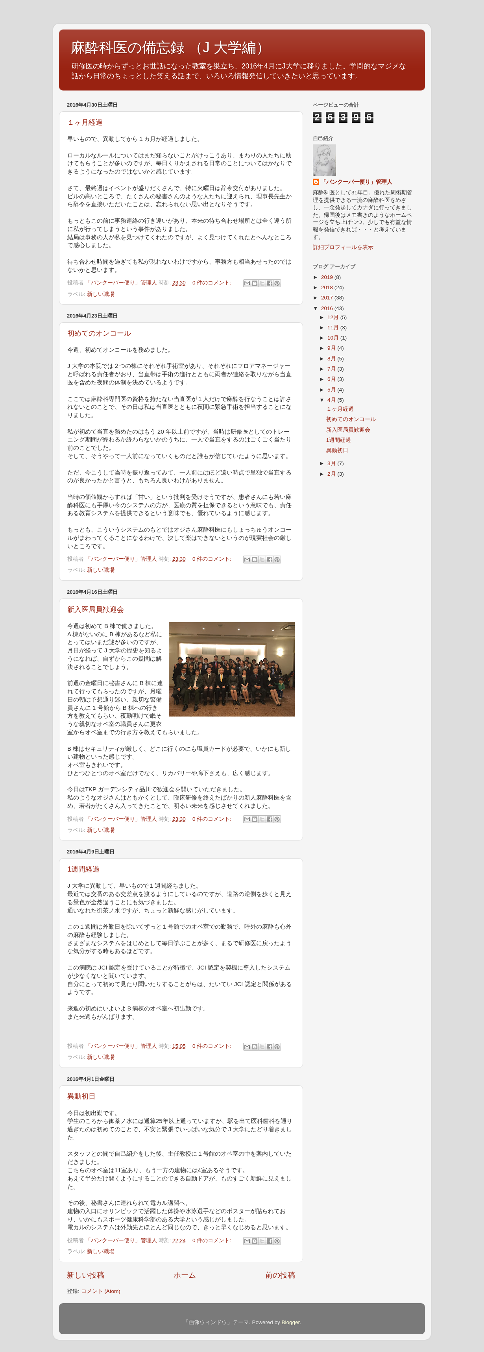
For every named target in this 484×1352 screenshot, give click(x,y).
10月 (333, 338)
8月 (332, 359)
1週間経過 (83, 869)
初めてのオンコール (99, 333)
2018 (327, 287)
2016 (327, 308)
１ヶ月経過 (85, 122)
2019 (327, 277)
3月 (332, 463)
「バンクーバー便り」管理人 (356, 182)
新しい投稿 (85, 1275)
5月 (332, 390)
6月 (332, 379)
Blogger (290, 1322)
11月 (333, 328)
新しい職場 (101, 294)
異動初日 (81, 1096)
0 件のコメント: (212, 283)
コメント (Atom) (100, 1291)
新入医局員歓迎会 (95, 609)
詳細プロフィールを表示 (343, 247)
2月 (332, 474)
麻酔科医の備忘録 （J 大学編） (170, 47)
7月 (332, 369)
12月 (333, 317)
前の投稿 (280, 1275)
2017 (327, 298)
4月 (332, 400)
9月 (332, 348)
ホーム (185, 1275)
